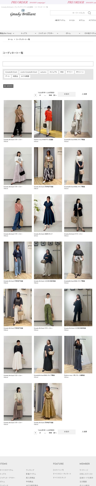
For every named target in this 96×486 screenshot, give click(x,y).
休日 (62, 72)
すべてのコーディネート (62, 473)
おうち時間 (25, 76)
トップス (24, 33)
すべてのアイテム (6, 470)
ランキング (30, 470)
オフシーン (80, 72)
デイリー (70, 72)
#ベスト (72, 20)
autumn (43, 72)
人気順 (84, 94)
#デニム (82, 20)
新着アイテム (31, 474)
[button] (54, 96)
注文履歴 (83, 481)
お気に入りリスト (86, 474)
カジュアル (53, 72)
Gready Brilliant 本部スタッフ (43, 234)
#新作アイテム (60, 20)
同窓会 (15, 76)
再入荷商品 (30, 477)
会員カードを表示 (86, 477)
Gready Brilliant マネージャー (13, 140)
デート (7, 76)
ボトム (68, 33)
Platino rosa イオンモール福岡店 (74, 375)
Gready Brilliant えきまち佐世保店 (45, 281)
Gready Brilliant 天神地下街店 (43, 187)
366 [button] (50, 95)
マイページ (84, 470)
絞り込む (48, 63)
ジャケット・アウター (46, 33)
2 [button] (40, 95)
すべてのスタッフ (59, 477)
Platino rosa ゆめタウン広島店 (43, 140)
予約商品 (29, 481)
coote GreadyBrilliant (28, 72)
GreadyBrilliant (11, 72)
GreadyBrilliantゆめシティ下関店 (74, 140)
